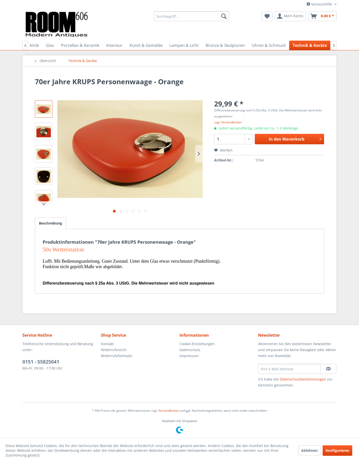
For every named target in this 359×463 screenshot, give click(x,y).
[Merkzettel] (267, 16)
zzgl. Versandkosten (228, 122)
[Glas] (50, 45)
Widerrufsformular (116, 355)
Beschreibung (50, 223)
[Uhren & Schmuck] (268, 45)
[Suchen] (224, 16)
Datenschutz (190, 349)
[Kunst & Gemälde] (146, 45)
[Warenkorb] (322, 16)
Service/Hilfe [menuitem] (320, 4)
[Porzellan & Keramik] (80, 45)
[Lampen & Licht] (184, 45)
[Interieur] (114, 45)
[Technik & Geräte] (309, 45)
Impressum (189, 355)
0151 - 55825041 (40, 362)
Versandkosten (168, 410)
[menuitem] (191, 16)
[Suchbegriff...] (191, 16)
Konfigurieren (337, 450)
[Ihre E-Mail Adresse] (289, 369)
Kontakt (107, 343)
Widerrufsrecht (113, 349)
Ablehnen (309, 450)
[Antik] (34, 45)
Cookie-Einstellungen (197, 343)
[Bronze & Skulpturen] (225, 45)
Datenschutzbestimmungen (303, 379)
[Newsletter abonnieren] (328, 369)
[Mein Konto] (290, 16)
